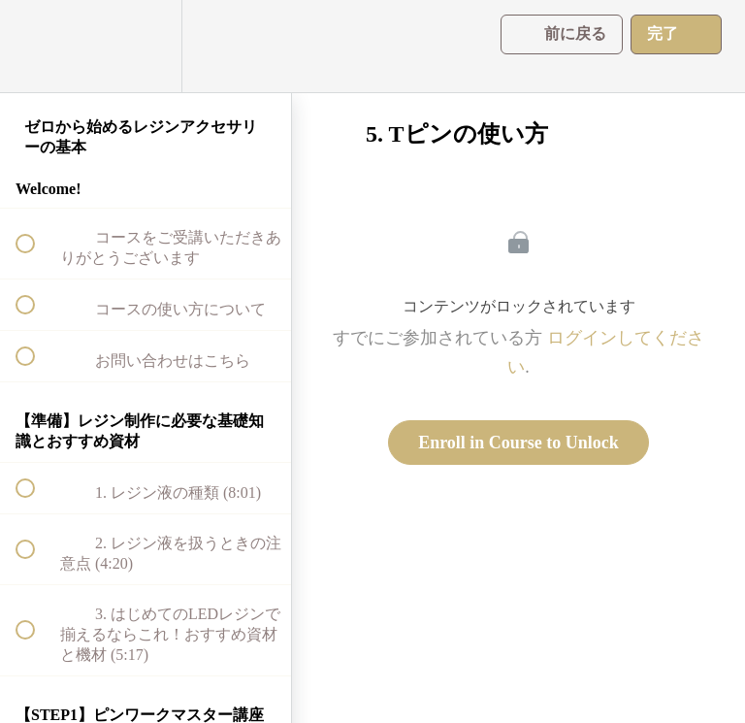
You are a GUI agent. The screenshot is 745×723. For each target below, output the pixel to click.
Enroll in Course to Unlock (518, 442)
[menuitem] (145, 46)
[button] (36, 46)
